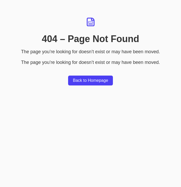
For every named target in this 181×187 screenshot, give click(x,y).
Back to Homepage (90, 80)
